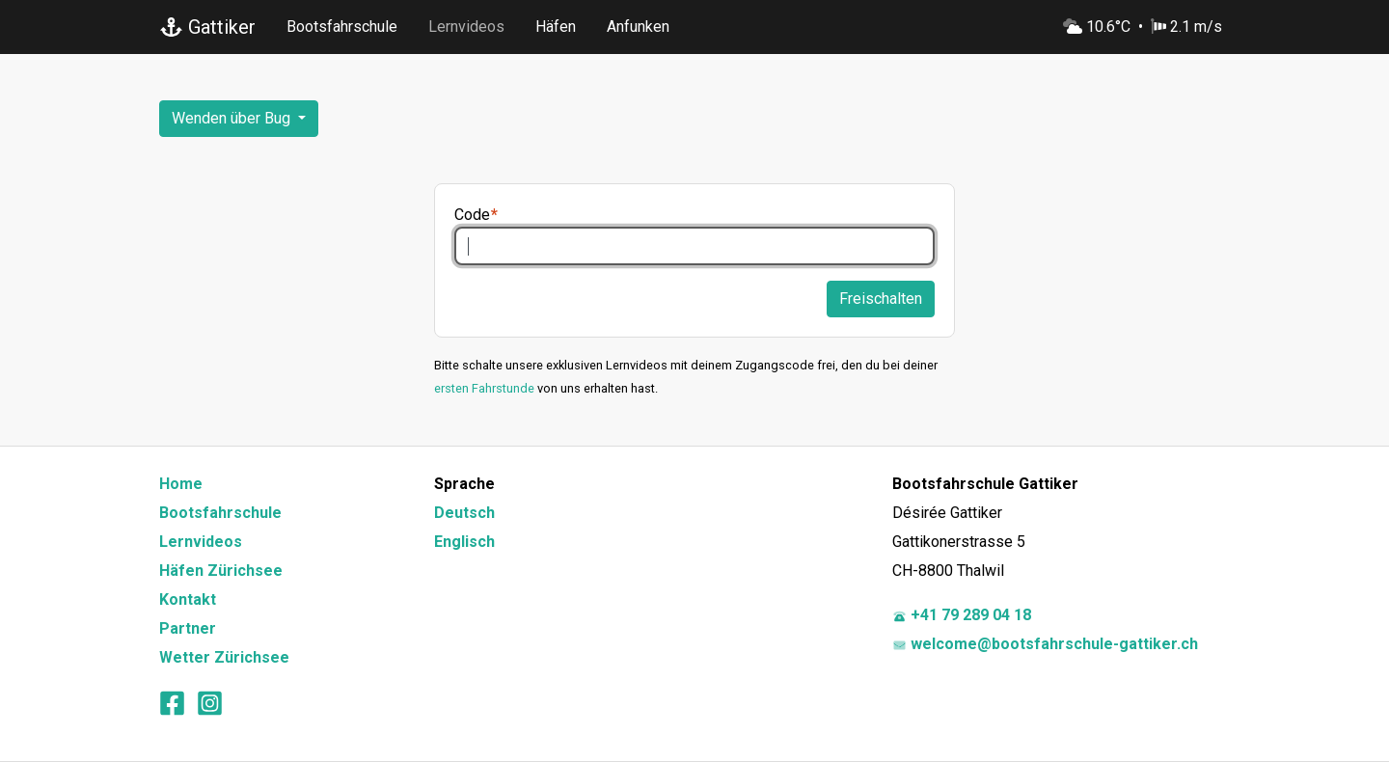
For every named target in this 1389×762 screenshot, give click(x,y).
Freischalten (880, 298)
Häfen (555, 26)
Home (181, 484)
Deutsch (464, 512)
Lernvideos (466, 26)
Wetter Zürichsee (224, 657)
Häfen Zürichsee (221, 570)
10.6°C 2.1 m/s (1142, 26)
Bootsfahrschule (341, 26)
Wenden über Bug (233, 118)
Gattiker (207, 27)
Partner (187, 628)
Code (472, 214)
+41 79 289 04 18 (961, 615)
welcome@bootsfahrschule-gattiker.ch (1045, 644)
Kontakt (187, 599)
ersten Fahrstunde (484, 388)
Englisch (464, 541)
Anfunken (638, 26)
